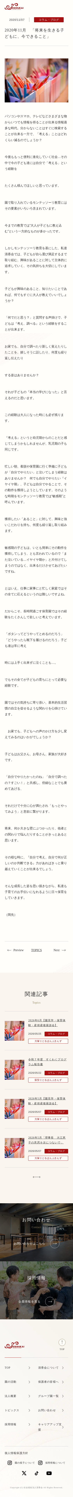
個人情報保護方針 (16, 1453)
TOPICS (36, 950)
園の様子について (25, 1462)
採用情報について (55, 1462)
